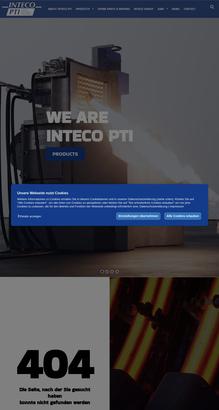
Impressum (177, 206)
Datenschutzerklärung (153, 206)
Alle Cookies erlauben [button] (183, 216)
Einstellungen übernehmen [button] (138, 216)
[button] (30, 217)
